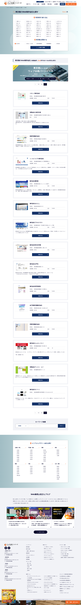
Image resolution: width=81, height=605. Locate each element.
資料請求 (62, 4)
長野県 (31, 441)
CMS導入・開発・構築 (64, 543)
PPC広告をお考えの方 (64, 568)
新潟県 (31, 443)
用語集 (61, 580)
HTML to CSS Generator (31, 573)
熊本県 (58, 461)
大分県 (58, 463)
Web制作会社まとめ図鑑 (65, 566)
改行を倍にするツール (31, 575)
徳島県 (44, 461)
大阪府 (18, 456)
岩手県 (18, 443)
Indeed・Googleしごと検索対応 (66, 540)
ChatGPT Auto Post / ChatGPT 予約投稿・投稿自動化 (34, 570)
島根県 (31, 461)
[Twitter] (9, 538)
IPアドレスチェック (47, 580)
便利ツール (28, 564)
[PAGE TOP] (40, 529)
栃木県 (44, 449)
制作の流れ (50, 4)
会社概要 (56, 4)
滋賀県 (18, 461)
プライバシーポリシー (30, 545)
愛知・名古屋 (29, 558)
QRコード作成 (46, 577)
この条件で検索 (41, 47)
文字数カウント (29, 580)
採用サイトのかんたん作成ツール (66, 576)
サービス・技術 (36, 4)
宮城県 (18, 447)
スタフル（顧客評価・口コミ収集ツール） (51, 565)
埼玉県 (44, 445)
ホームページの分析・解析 (65, 538)
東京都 (44, 440)
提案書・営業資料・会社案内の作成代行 (67, 547)
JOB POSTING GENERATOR (32, 581)
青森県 (18, 441)
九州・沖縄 (57, 453)
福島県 (18, 450)
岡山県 (31, 456)
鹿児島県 (58, 467)
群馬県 (44, 450)
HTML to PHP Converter (48, 572)
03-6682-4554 (61, 1)
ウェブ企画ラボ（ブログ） (65, 572)
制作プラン (28, 4)
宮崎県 (58, 465)
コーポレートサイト (64, 582)
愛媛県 (44, 456)
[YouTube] (5, 538)
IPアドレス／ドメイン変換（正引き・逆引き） (34, 578)
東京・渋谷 (29, 553)
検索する (61, 415)
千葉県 (44, 443)
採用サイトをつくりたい (48, 541)
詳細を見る (40, 103)
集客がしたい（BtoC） (48, 538)
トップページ (28, 534)
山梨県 (31, 440)
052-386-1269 (9, 563)
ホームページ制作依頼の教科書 (66, 564)
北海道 (18, 440)
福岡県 (58, 456)
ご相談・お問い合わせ (71, 4)
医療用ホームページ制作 (65, 578)
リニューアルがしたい (47, 540)
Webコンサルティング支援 (65, 536)
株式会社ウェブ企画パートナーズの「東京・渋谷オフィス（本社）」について (40, 78)
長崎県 (58, 459)
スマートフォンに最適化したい (49, 549)
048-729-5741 (9, 557)
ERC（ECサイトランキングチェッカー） (34, 565)
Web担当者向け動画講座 (65, 570)
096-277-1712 (9, 570)
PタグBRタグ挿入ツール (48, 569)
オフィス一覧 (48, 1)
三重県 (58, 445)
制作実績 (43, 4)
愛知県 (58, 440)
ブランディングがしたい (48, 545)
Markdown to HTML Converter (32, 572)
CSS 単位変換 (29, 567)
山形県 (18, 449)
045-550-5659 (9, 551)
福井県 (31, 449)
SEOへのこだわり (64, 541)
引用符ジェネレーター (47, 581)
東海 (56, 437)
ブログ (40, 1)
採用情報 (27, 549)
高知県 (44, 459)
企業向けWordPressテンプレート (67, 574)
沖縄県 (58, 468)
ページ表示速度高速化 (64, 545)
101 (38, 84)
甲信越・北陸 (31, 437)
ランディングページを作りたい (49, 543)
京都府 (18, 459)
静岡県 (58, 441)
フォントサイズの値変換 (48, 567)
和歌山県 (18, 465)
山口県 (31, 463)
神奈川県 (45, 441)
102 (42, 84)
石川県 (31, 447)
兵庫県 (18, 458)
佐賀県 (58, 458)
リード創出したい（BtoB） (48, 536)
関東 (42, 437)
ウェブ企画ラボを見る (40, 521)
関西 (16, 453)
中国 (29, 453)
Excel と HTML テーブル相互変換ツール (50, 573)
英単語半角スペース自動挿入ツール (50, 575)
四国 (42, 453)
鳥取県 (31, 459)
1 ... (35, 84)
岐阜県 (58, 443)
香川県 (44, 458)
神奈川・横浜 (29, 554)
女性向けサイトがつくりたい (48, 547)
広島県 (31, 458)
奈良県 (18, 463)
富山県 (31, 445)
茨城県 (44, 447)
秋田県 (18, 445)
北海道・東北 (17, 437)
